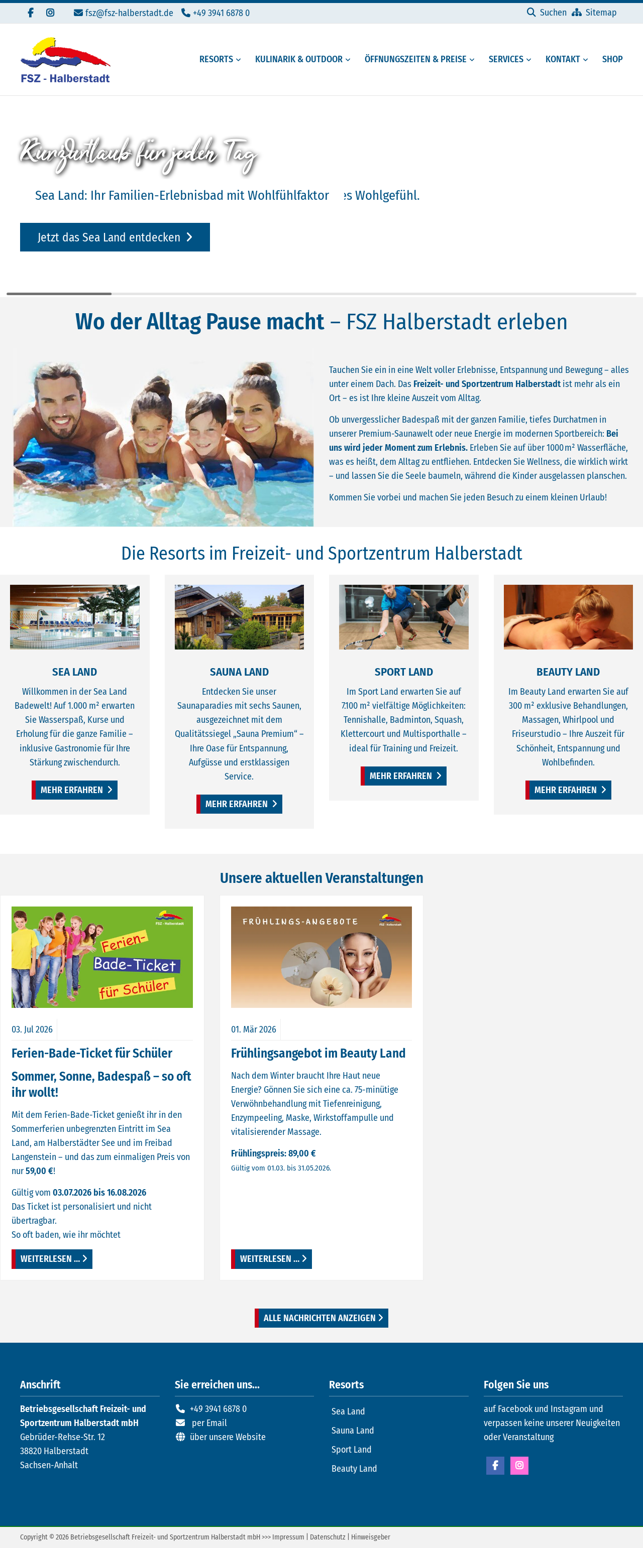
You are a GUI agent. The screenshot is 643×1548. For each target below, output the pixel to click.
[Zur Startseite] (65, 59)
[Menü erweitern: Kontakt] (587, 59)
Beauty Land (354, 1468)
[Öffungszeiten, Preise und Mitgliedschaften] (413, 59)
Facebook (495, 1466)
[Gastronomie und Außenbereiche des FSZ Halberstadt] (296, 59)
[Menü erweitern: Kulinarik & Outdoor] (350, 59)
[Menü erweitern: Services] (530, 59)
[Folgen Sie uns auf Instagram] (50, 13)
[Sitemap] (594, 12)
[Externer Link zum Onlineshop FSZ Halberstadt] (609, 59)
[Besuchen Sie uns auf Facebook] (30, 13)
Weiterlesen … (46, 1256)
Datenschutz (328, 1537)
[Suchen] (547, 12)
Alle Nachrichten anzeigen (320, 1318)
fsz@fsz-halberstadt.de (129, 13)
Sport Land (352, 1449)
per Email (209, 1423)
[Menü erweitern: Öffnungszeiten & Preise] (474, 59)
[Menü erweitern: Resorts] (240, 59)
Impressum (288, 1537)
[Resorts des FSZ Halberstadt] (213, 59)
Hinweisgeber (370, 1537)
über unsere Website (228, 1437)
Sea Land (348, 1411)
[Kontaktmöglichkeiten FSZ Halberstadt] (560, 59)
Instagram (519, 1466)
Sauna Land (353, 1430)
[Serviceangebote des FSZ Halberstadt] (503, 59)
